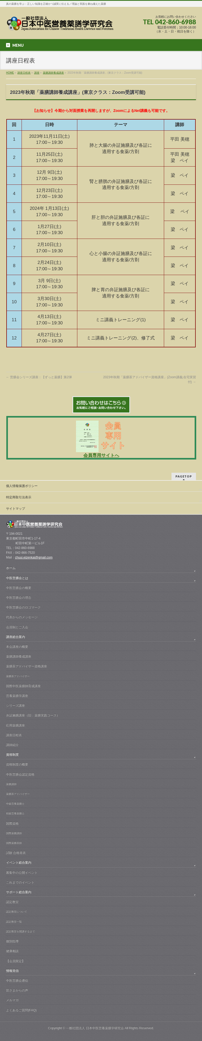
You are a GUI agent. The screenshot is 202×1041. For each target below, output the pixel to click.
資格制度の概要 (17, 764)
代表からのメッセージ (22, 617)
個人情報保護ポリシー (22, 486)
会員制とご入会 (17, 627)
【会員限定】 (15, 961)
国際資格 (12, 823)
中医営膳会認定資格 (20, 774)
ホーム (11, 568)
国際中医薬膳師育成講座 (23, 686)
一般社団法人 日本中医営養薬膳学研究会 (95, 1028)
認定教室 (12, 902)
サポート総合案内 (18, 892)
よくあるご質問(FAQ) (21, 1010)
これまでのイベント (20, 882)
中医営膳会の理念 (18, 597)
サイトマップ (15, 508)
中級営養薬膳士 (15, 803)
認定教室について (16, 911)
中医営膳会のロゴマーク (23, 607)
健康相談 (12, 951)
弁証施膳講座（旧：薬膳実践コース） (33, 715)
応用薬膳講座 (15, 725)
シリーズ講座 (15, 705)
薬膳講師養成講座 (18, 656)
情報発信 (12, 971)
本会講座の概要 (17, 647)
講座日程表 (14, 735)
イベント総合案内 (18, 862)
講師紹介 (12, 745)
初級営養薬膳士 (15, 813)
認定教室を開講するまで (20, 931)
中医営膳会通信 (17, 980)
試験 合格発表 (16, 853)
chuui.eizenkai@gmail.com (34, 557)
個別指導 (12, 941)
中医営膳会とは (17, 578)
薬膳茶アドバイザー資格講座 (26, 666)
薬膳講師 (11, 784)
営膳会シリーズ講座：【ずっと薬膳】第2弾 (39, 377)
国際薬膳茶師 (14, 842)
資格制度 (12, 754)
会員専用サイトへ (101, 455)
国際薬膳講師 (14, 833)
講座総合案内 (15, 637)
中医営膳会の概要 (18, 588)
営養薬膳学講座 (17, 696)
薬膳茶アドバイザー (18, 676)
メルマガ (12, 1000)
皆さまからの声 (17, 990)
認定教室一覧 (14, 921)
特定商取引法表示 (18, 497)
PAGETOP (183, 476)
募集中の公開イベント (22, 872)
